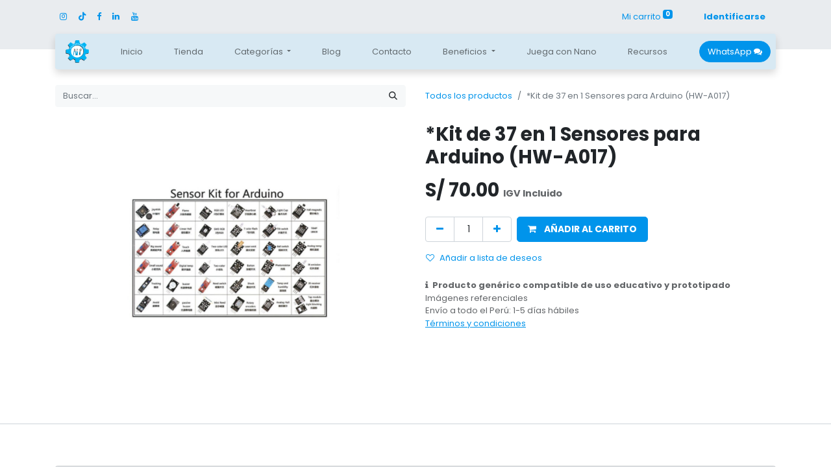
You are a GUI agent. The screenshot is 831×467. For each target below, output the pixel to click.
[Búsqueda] (393, 96)
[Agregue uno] (497, 229)
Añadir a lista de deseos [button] (484, 258)
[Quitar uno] (439, 229)
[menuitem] (131, 52)
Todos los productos (468, 96)
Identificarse (734, 16)
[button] (582, 229)
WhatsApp (735, 51)
